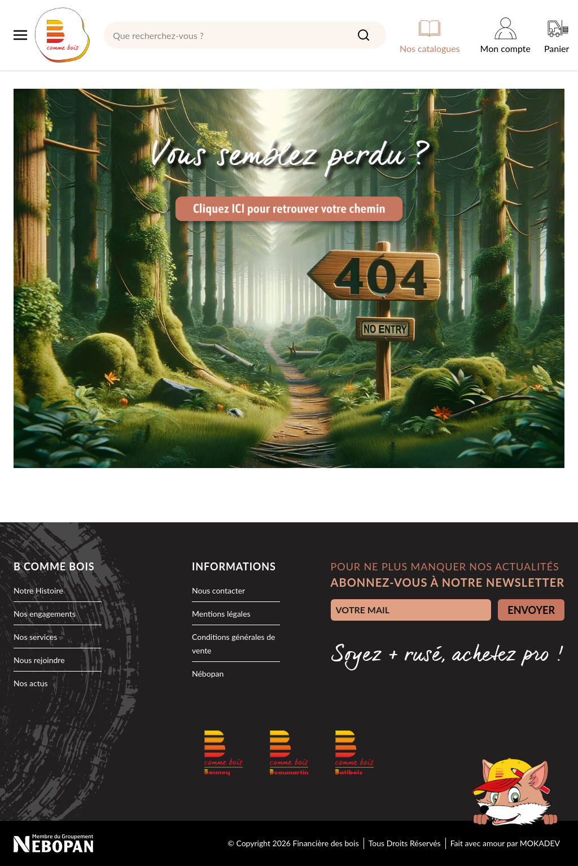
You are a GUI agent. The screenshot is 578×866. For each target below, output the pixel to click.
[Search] (363, 35)
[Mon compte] (505, 35)
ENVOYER (531, 610)
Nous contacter (218, 590)
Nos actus (31, 683)
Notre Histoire (38, 590)
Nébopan (208, 673)
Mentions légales (221, 613)
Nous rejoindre (39, 660)
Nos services (35, 637)
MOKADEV (540, 843)
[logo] (62, 35)
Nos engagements (45, 613)
